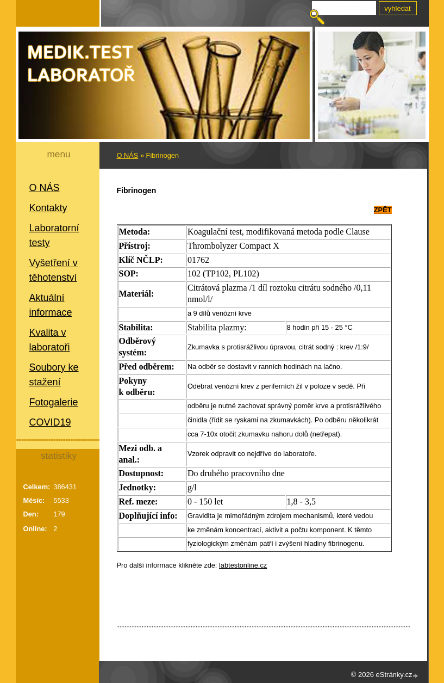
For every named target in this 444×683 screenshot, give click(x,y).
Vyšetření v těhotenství (53, 270)
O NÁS (44, 187)
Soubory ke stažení (54, 374)
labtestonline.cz (243, 565)
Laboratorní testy (54, 235)
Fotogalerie (53, 402)
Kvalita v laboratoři (49, 340)
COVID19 (50, 422)
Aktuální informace (50, 305)
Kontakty (48, 207)
